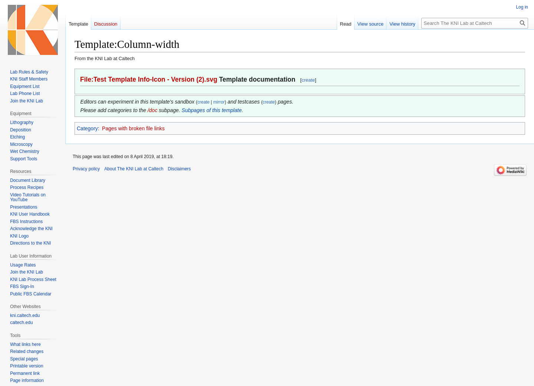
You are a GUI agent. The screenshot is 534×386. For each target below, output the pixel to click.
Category (87, 128)
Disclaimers (179, 168)
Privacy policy (86, 168)
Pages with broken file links (133, 128)
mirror (219, 102)
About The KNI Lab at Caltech (133, 168)
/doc (152, 110)
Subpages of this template (212, 110)
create (308, 80)
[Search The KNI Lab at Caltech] (474, 23)
